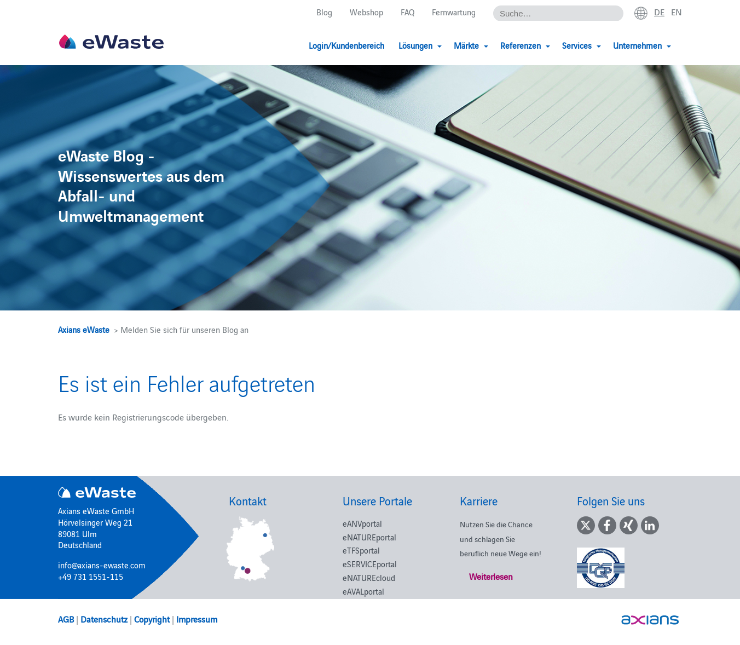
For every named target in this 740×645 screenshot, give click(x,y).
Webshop (366, 12)
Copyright (152, 619)
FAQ (407, 12)
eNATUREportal (369, 537)
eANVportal (362, 523)
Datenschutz (104, 619)
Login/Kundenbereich (346, 45)
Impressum (196, 619)
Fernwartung (454, 12)
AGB (66, 619)
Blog (324, 12)
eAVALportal (363, 591)
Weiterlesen (491, 576)
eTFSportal (361, 550)
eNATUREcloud (369, 577)
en (676, 11)
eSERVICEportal (370, 563)
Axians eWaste (83, 329)
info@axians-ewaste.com (102, 565)
